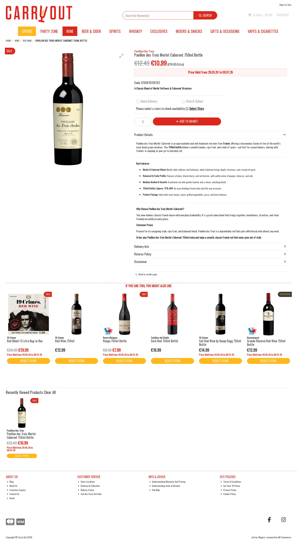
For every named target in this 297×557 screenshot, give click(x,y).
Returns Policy (86, 490)
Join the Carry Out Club (90, 494)
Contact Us (13, 494)
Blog (10, 481)
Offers (27, 31)
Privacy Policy (228, 490)
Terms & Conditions (230, 481)
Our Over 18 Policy (230, 485)
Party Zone (49, 31)
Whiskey (135, 31)
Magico (262, 537)
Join (289, 4)
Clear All (50, 392)
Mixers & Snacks (189, 31)
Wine (69, 31)
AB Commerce (284, 537)
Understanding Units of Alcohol (164, 485)
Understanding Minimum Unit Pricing (167, 481)
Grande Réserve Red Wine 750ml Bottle (266, 343)
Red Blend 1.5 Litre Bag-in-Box (24, 341)
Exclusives (158, 31)
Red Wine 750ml (64, 341)
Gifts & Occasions (224, 31)
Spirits (115, 31)
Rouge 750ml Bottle (115, 341)
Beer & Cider (91, 31)
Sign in (282, 4)
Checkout (283, 15)
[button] (121, 56)
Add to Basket (187, 121)
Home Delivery (149, 101)
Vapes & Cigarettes (263, 31)
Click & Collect (194, 101)
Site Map (154, 490)
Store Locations (86, 481)
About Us (12, 485)
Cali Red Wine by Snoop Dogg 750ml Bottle (220, 343)
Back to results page (147, 274)
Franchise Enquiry (16, 490)
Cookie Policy (228, 494)
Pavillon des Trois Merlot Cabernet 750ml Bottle (21, 436)
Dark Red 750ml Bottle (164, 341)
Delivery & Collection (89, 485)
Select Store (196, 108)
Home (11, 498)
